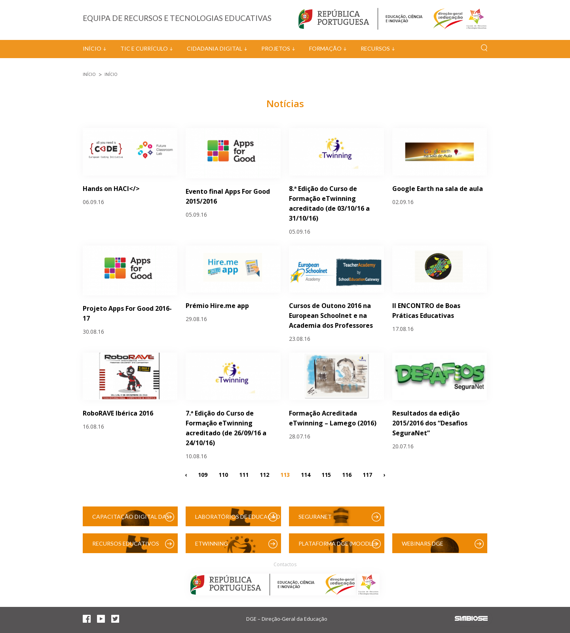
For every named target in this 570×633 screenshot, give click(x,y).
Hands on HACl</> (111, 188)
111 (244, 474)
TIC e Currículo (144, 48)
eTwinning (211, 543)
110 (223, 474)
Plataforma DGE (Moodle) (337, 543)
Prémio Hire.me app (217, 305)
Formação (325, 48)
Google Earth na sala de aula (437, 188)
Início (92, 48)
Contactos (285, 564)
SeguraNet (315, 516)
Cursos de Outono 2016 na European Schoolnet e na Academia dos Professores (331, 315)
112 (264, 474)
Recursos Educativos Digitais (125, 546)
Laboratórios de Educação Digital (237, 519)
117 (367, 474)
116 (347, 474)
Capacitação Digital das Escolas (130, 519)
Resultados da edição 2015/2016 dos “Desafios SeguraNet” (429, 423)
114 (305, 474)
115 (326, 474)
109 (202, 474)
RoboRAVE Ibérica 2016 (118, 413)
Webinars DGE (422, 543)
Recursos (375, 48)
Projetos (275, 48)
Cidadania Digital (214, 48)
